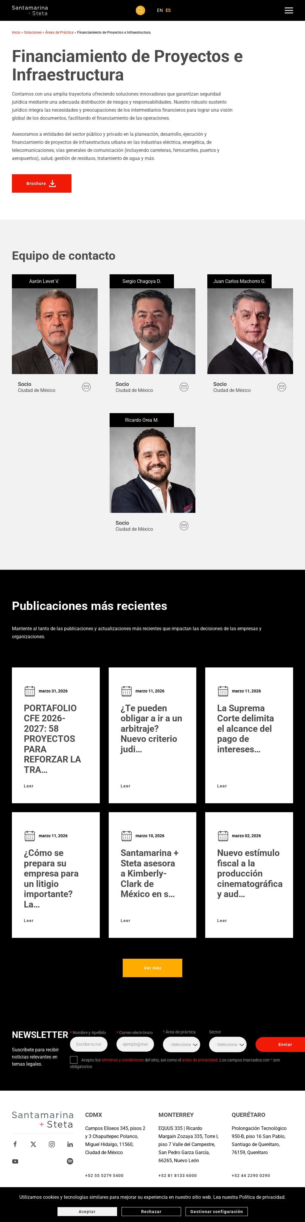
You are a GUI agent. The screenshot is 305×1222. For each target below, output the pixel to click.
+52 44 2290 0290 (251, 1175)
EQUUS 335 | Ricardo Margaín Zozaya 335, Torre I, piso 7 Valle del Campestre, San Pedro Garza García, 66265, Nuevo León (188, 1144)
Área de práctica (179, 1032)
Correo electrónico (134, 1032)
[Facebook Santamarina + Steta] (15, 1144)
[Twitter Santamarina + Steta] (33, 1144)
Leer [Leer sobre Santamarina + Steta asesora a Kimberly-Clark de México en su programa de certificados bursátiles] (125, 920)
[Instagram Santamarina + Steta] (52, 1144)
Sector (215, 1032)
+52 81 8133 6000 (177, 1175)
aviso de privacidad (199, 1060)
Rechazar (151, 1211)
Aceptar (87, 1211)
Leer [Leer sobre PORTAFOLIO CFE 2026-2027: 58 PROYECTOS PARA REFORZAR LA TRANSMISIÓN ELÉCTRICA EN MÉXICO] (29, 786)
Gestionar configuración (216, 1211)
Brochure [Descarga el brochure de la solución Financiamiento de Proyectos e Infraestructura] (42, 183)
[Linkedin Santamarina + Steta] (70, 1144)
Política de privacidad (261, 1197)
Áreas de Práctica (59, 32)
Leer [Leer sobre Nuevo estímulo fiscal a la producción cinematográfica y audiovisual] (222, 920)
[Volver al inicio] (30, 10)
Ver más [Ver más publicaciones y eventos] (155, 968)
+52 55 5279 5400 (104, 1175)
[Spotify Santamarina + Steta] (70, 1161)
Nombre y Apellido (88, 1032)
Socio (24, 384)
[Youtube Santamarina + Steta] (15, 1161)
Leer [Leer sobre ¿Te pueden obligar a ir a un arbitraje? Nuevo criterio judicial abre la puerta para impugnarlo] (125, 786)
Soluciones (33, 32)
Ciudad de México (36, 390)
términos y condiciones (123, 1060)
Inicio (16, 32)
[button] (140, 10)
